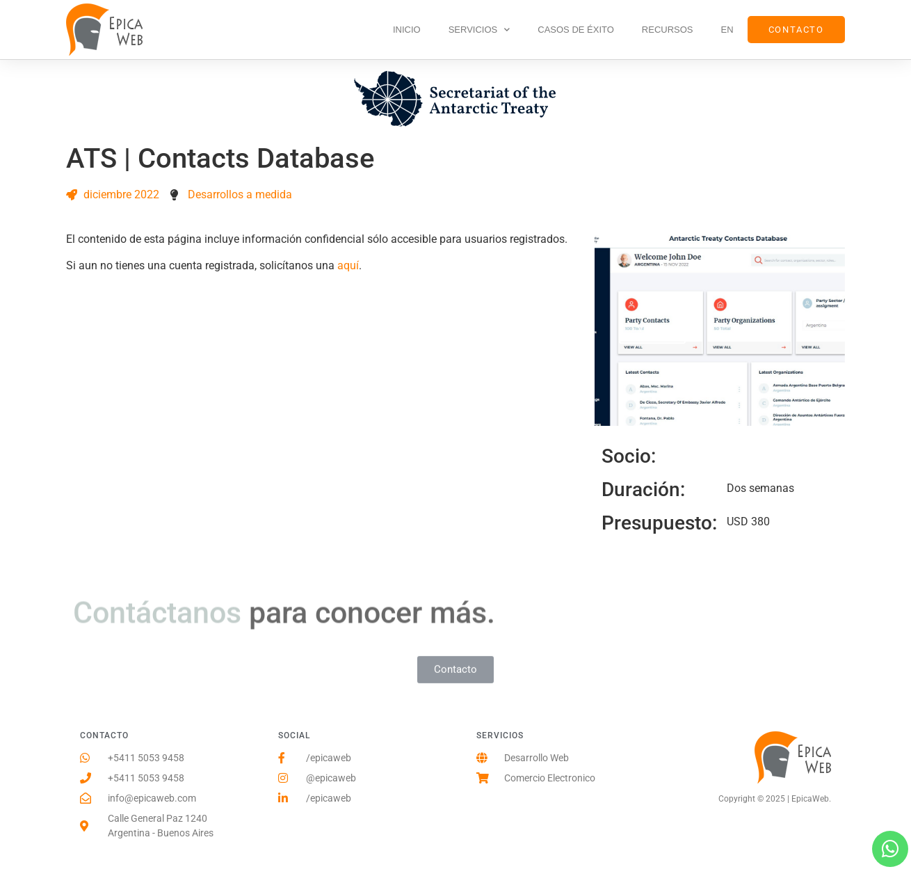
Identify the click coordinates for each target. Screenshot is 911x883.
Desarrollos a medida (240, 194)
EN (727, 29)
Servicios (479, 29)
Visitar (653, 328)
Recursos (667, 29)
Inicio (407, 29)
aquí (348, 265)
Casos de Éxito (576, 29)
